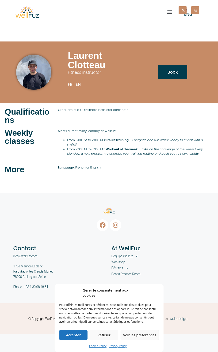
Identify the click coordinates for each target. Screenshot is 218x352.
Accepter (73, 335)
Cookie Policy (98, 346)
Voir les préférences (139, 335)
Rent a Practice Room (126, 274)
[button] (170, 12)
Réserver (120, 267)
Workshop (118, 262)
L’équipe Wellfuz (125, 256)
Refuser (103, 335)
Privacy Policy (118, 346)
